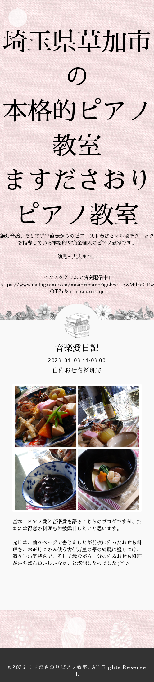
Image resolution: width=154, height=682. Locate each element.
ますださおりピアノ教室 (58, 667)
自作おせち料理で (77, 370)
